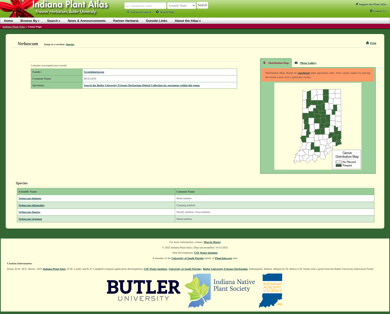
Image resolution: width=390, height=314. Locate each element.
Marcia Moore (212, 241)
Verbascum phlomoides (31, 205)
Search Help (165, 11)
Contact (378, 10)
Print (371, 42)
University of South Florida (188, 258)
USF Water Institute (206, 252)
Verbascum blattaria (29, 198)
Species (70, 44)
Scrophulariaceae (94, 71)
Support (370, 4)
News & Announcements (87, 21)
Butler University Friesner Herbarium (225, 268)
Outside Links (156, 21)
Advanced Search (139, 11)
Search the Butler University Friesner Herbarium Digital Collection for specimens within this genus (142, 85)
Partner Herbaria (126, 21)
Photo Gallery (306, 62)
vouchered (303, 72)
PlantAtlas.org (223, 258)
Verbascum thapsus (29, 211)
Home (8, 21)
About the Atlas (188, 21)
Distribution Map (276, 62)
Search (53, 21)
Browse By (30, 21)
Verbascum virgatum (30, 218)
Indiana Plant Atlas (13, 26)
